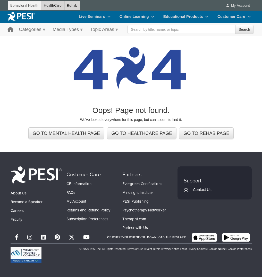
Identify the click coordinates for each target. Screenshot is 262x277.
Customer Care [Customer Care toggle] (231, 16)
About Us (19, 193)
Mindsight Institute (137, 192)
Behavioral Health (24, 5)
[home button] (10, 30)
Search (244, 29)
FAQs (70, 192)
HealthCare (53, 5)
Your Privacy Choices (194, 249)
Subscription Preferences (87, 219)
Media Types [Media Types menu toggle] (66, 29)
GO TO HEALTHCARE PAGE (141, 133)
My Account (76, 201)
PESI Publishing (135, 201)
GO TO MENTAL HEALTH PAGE (66, 133)
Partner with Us (135, 227)
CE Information (78, 184)
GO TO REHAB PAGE (206, 133)
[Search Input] (190, 29)
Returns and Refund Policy (88, 210)
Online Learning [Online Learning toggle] (134, 16)
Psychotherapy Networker (144, 210)
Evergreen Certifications (142, 184)
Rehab (72, 5)
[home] (21, 17)
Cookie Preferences (240, 249)
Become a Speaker (27, 202)
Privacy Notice (170, 249)
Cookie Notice (217, 249)
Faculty (16, 219)
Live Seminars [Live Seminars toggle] (92, 16)
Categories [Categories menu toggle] (30, 29)
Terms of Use (135, 249)
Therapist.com (134, 219)
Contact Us (202, 190)
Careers (17, 210)
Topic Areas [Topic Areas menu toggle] (102, 29)
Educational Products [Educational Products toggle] (183, 16)
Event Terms (152, 249)
